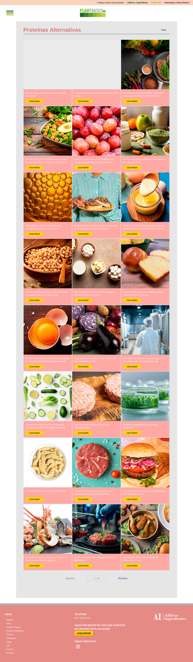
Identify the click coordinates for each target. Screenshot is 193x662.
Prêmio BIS (156, 2)
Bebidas (9, 620)
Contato (9, 649)
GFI (7, 645)
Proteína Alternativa (14, 631)
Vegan (8, 642)
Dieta (8, 623)
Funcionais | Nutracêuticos (176, 2)
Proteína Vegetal (13, 627)
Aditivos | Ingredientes (137, 2)
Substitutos (10, 638)
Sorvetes (9, 634)
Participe (9, 653)
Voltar (163, 30)
